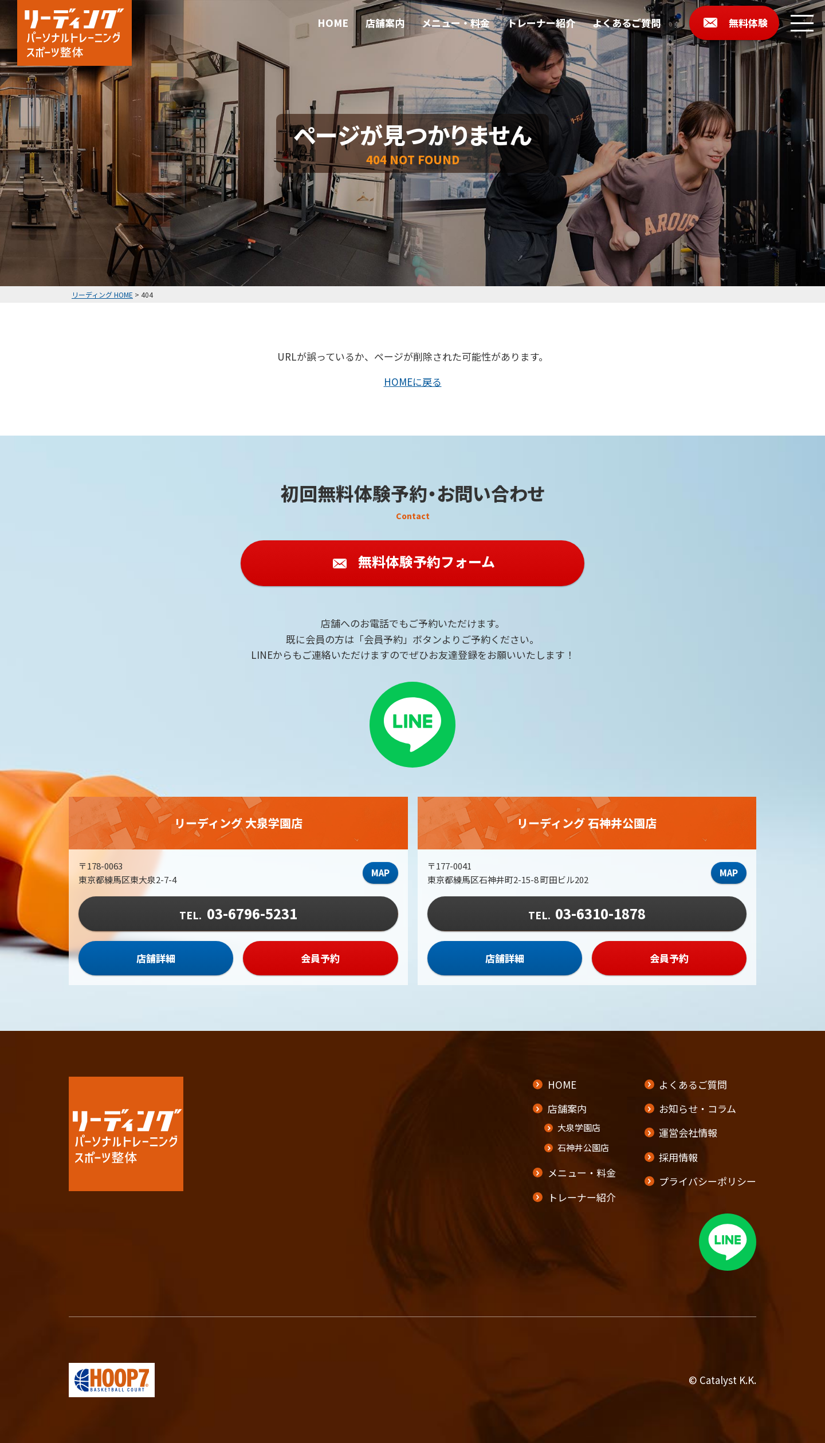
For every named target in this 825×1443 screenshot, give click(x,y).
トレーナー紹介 (541, 22)
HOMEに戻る (413, 381)
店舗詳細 (155, 959)
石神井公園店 (583, 1147)
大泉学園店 (578, 1127)
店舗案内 (385, 22)
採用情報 (678, 1157)
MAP (380, 874)
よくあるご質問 (626, 22)
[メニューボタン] (802, 23)
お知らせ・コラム (697, 1108)
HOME (332, 22)
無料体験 (748, 22)
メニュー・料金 (456, 22)
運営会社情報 (688, 1132)
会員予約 (320, 959)
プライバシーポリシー (707, 1181)
